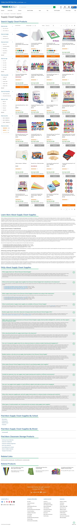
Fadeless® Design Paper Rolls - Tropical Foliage (41, 468)
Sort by (43, 25)
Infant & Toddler (30, 10)
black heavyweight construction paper (7, 459)
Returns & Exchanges (47, 506)
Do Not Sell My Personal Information (33, 509)
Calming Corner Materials (7, 440)
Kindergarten (5, 421)
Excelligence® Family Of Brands (32, 517)
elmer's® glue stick (18, 459)
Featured (2, 10)
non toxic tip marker (25, 459)
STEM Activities (62, 512)
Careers (28, 504)
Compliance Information (31, 512)
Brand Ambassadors (63, 511)
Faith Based (62, 503)
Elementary (4, 419)
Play (47, 10)
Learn (40, 10)
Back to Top (74, 523)
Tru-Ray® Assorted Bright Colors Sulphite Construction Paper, (67, 468)
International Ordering (48, 509)
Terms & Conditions (30, 511)
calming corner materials (6, 314)
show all (2, 71)
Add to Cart (70, 56)
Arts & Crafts (10, 10)
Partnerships (29, 514)
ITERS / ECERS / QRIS (63, 506)
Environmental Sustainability (32, 520)
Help (61, 7)
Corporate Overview (30, 503)
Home (2, 13)
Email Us (44, 492)
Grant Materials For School (8, 447)
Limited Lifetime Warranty (32, 506)
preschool (55, 230)
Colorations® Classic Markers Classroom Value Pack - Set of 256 (14, 244)
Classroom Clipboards (7, 441)
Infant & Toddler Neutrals (7, 449)
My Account (46, 512)
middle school (71, 230)
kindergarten (60, 230)
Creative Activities (63, 514)
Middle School (5, 422)
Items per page (28, 25)
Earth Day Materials (6, 445)
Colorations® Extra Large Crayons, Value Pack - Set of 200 (13, 246)
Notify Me (68, 205)
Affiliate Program (63, 509)
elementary (65, 230)
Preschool (4, 424)
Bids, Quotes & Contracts (48, 514)
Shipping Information (47, 503)
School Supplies (57, 10)
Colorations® (28, 231)
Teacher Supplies (13, 13)
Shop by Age (68, 10)
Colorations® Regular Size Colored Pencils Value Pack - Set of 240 (15, 245)
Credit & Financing (47, 511)
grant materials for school (15, 314)
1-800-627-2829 (36, 492)
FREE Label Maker (63, 517)
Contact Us (45, 501)
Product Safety (30, 519)
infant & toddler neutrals (26, 314)
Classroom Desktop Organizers (9, 443)
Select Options (22, 56)
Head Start (62, 504)
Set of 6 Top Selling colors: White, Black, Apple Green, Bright (17, 468)
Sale (75, 10)
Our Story (29, 501)
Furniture (19, 10)
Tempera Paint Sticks (6, 450)
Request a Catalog (63, 501)
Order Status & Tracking (48, 504)
